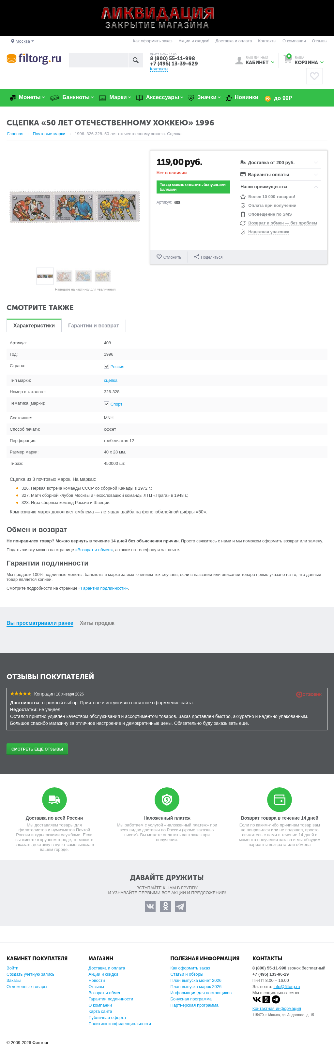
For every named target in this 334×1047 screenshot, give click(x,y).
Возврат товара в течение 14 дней (279, 818)
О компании (294, 40)
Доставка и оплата (233, 40)
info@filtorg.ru (286, 986)
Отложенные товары (27, 986)
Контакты (267, 40)
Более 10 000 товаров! (271, 196)
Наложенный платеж (167, 818)
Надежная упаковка (268, 231)
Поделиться (208, 257)
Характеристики (34, 325)
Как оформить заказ (153, 40)
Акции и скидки (103, 974)
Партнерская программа (194, 1005)
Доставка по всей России (54, 818)
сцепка (110, 380)
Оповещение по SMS (270, 214)
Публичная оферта (107, 1017)
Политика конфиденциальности (119, 1023)
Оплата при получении (272, 205)
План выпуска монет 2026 (195, 980)
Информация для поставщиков (201, 992)
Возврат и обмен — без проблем (282, 223)
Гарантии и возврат (93, 325)
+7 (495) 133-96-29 (270, 974)
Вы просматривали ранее (40, 623)
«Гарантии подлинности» (103, 588)
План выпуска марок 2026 (195, 986)
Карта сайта (100, 1011)
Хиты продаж (97, 623)
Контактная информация (276, 1008)
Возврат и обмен (104, 992)
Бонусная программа (191, 999)
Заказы (14, 980)
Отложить (172, 257)
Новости (96, 980)
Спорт (117, 404)
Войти (12, 968)
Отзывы (319, 40)
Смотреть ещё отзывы (37, 749)
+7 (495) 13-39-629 (174, 64)
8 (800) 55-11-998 (172, 58)
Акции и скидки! (193, 40)
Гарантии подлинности (110, 999)
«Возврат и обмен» (94, 549)
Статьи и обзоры (186, 974)
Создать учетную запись (30, 974)
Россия (118, 366)
